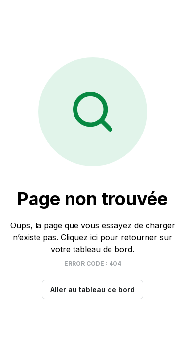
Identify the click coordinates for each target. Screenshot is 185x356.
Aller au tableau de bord (92, 289)
